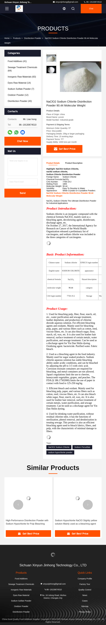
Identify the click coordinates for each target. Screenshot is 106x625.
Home (7, 38)
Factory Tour (85, 584)
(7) (21, 89)
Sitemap (84, 606)
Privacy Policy (85, 612)
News (84, 595)
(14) (19, 83)
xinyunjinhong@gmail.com (65, 2)
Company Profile (85, 579)
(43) (20, 101)
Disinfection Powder (32, 38)
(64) (22, 69)
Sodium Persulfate (82, 447)
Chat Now (22, 141)
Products (17, 38)
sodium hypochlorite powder (60, 452)
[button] (18, 505)
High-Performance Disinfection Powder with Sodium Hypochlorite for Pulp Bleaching (27, 522)
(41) (17, 61)
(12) (18, 95)
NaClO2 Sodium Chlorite (58, 447)
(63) (22, 77)
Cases (85, 601)
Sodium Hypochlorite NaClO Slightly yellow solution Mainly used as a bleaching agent (76, 522)
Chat (91, 8)
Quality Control (84, 590)
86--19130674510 (93, 2)
